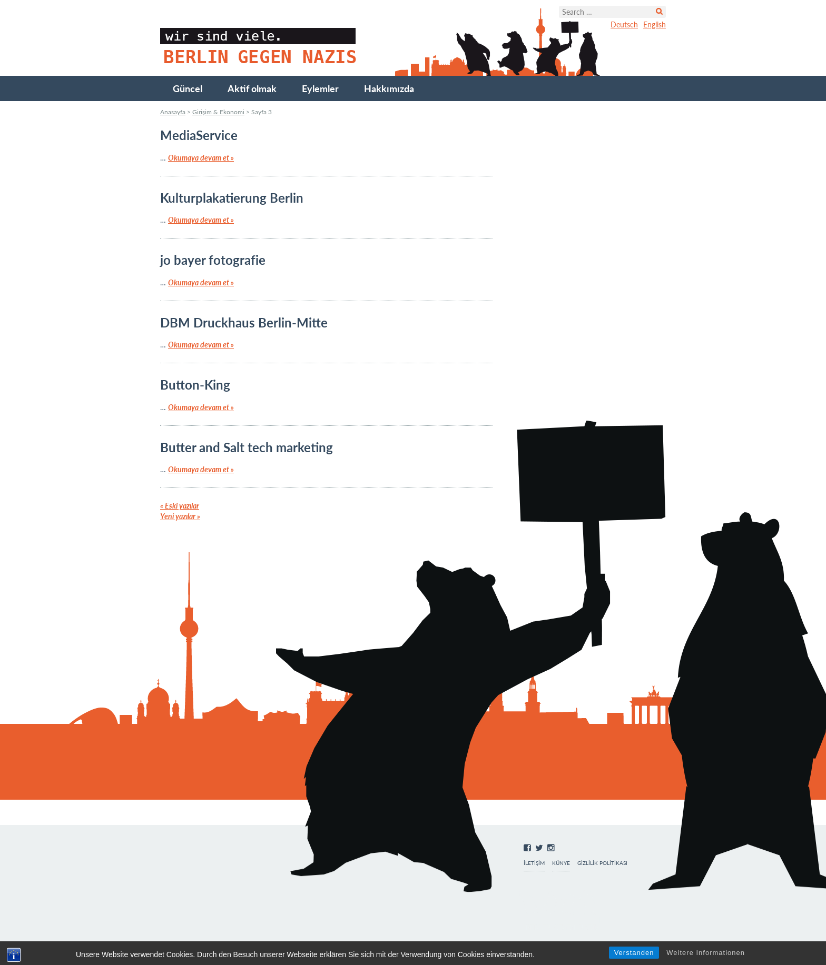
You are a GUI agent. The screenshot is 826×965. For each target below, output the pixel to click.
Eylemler (320, 88)
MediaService (199, 135)
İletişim (534, 863)
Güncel (187, 88)
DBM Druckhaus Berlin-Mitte (244, 322)
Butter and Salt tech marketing (246, 447)
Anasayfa (172, 112)
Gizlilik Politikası (602, 863)
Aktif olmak (252, 88)
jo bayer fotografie (213, 259)
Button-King (195, 384)
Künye (561, 863)
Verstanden (634, 953)
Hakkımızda (389, 88)
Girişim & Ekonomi (218, 112)
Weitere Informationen (705, 953)
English (654, 24)
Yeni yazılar (180, 516)
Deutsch (624, 24)
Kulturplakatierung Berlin (231, 197)
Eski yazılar (179, 505)
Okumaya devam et (201, 157)
